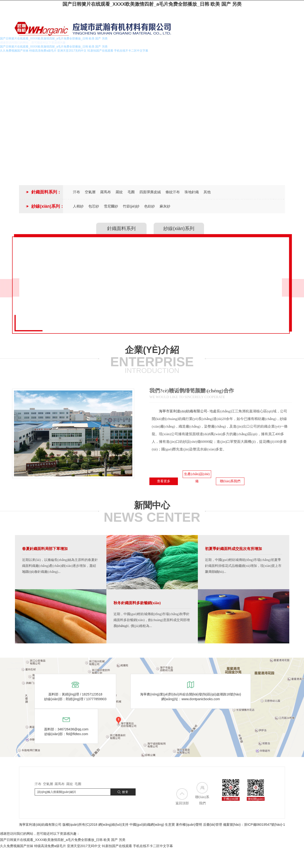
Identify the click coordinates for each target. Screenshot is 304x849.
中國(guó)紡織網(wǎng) (146, 824)
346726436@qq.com (72, 729)
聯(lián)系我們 (230, 481)
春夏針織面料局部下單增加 (45, 549)
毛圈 (131, 192)
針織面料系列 (121, 228)
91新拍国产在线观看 (117, 846)
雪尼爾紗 (111, 206)
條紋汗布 (173, 192)
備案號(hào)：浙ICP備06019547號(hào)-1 (254, 824)
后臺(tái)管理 (212, 824)
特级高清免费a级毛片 (50, 846)
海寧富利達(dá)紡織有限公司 (40, 824)
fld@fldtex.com (77, 734)
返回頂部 (182, 803)
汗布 (76, 192)
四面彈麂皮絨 (150, 192)
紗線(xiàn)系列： (47, 206)
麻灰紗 (165, 206)
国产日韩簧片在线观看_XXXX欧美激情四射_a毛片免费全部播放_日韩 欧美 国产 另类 (152, 4)
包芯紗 (93, 206)
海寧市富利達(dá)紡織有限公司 (183, 411)
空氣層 (90, 192)
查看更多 (163, 481)
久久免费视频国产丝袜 (16, 846)
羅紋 (119, 192)
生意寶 (170, 824)
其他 (207, 192)
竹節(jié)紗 (131, 206)
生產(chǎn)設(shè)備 (197, 475)
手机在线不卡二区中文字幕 (153, 846)
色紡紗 (149, 206)
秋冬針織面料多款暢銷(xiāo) (137, 603)
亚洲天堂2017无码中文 (84, 846)
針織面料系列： (46, 192)
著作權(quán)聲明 (189, 824)
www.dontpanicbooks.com (200, 699)
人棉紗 (78, 206)
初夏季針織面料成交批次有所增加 (233, 549)
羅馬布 (105, 192)
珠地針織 (192, 192)
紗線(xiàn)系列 (178, 228)
